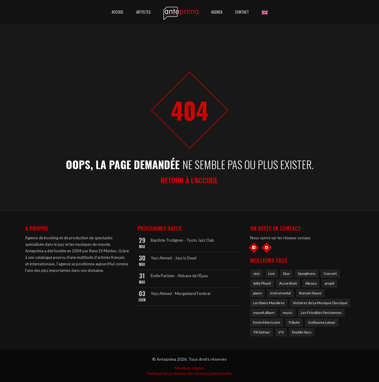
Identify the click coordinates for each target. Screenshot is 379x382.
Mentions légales (189, 368)
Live (271, 273)
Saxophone (306, 273)
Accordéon (288, 283)
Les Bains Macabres (269, 303)
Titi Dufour (261, 332)
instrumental (280, 293)
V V (281, 332)
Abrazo (311, 283)
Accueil (117, 12)
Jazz (256, 273)
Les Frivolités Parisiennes (321, 312)
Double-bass (301, 332)
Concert (330, 273)
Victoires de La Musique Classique (320, 303)
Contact (242, 12)
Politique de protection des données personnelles (189, 373)
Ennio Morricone (266, 322)
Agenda (216, 12)
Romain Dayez (310, 293)
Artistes (143, 12)
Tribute (294, 322)
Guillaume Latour (321, 322)
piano (257, 293)
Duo (286, 273)
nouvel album (263, 312)
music (288, 312)
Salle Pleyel (262, 283)
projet (329, 283)
